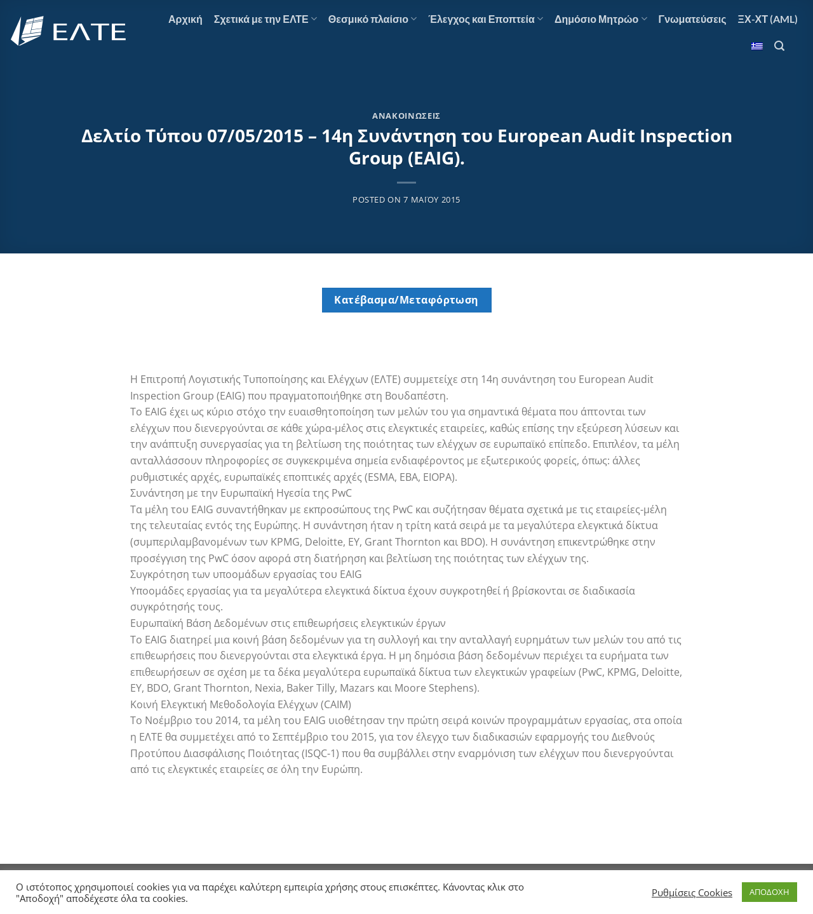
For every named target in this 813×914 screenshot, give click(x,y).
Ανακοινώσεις (406, 115)
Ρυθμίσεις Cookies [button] (692, 892)
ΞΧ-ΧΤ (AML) (768, 19)
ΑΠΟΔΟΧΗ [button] (769, 891)
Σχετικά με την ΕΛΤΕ (265, 19)
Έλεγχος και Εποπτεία (485, 19)
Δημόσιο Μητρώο (600, 19)
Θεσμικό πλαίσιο (372, 19)
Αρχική (185, 19)
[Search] (779, 46)
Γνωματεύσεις (693, 19)
